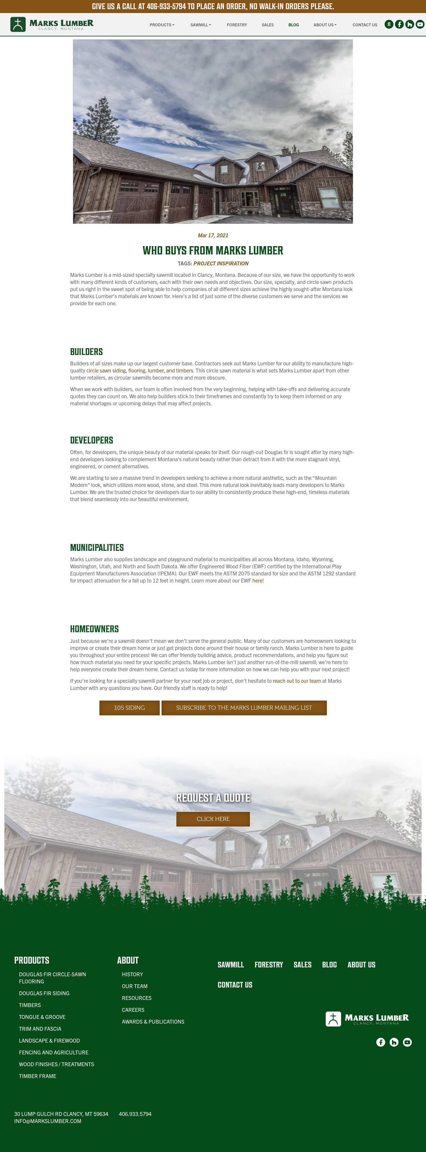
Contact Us (365, 24)
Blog (293, 24)
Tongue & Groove (42, 1016)
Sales (268, 24)
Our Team (135, 985)
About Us (361, 965)
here (257, 580)
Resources (136, 997)
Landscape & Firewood (49, 1040)
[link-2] (409, 24)
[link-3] (420, 24)
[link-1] (399, 24)
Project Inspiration (220, 263)
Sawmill (231, 965)
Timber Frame (37, 1075)
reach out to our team (297, 680)
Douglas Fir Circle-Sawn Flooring (52, 978)
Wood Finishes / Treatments (56, 1064)
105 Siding (129, 707)
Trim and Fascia (40, 1028)
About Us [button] (324, 24)
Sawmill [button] (200, 24)
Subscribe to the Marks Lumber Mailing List (244, 707)
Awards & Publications (153, 1021)
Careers (133, 1009)
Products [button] (161, 24)
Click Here (213, 819)
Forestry (237, 24)
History (132, 974)
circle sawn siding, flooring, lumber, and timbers (139, 370)
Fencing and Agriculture (53, 1052)
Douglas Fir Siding (44, 993)
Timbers (30, 1004)
